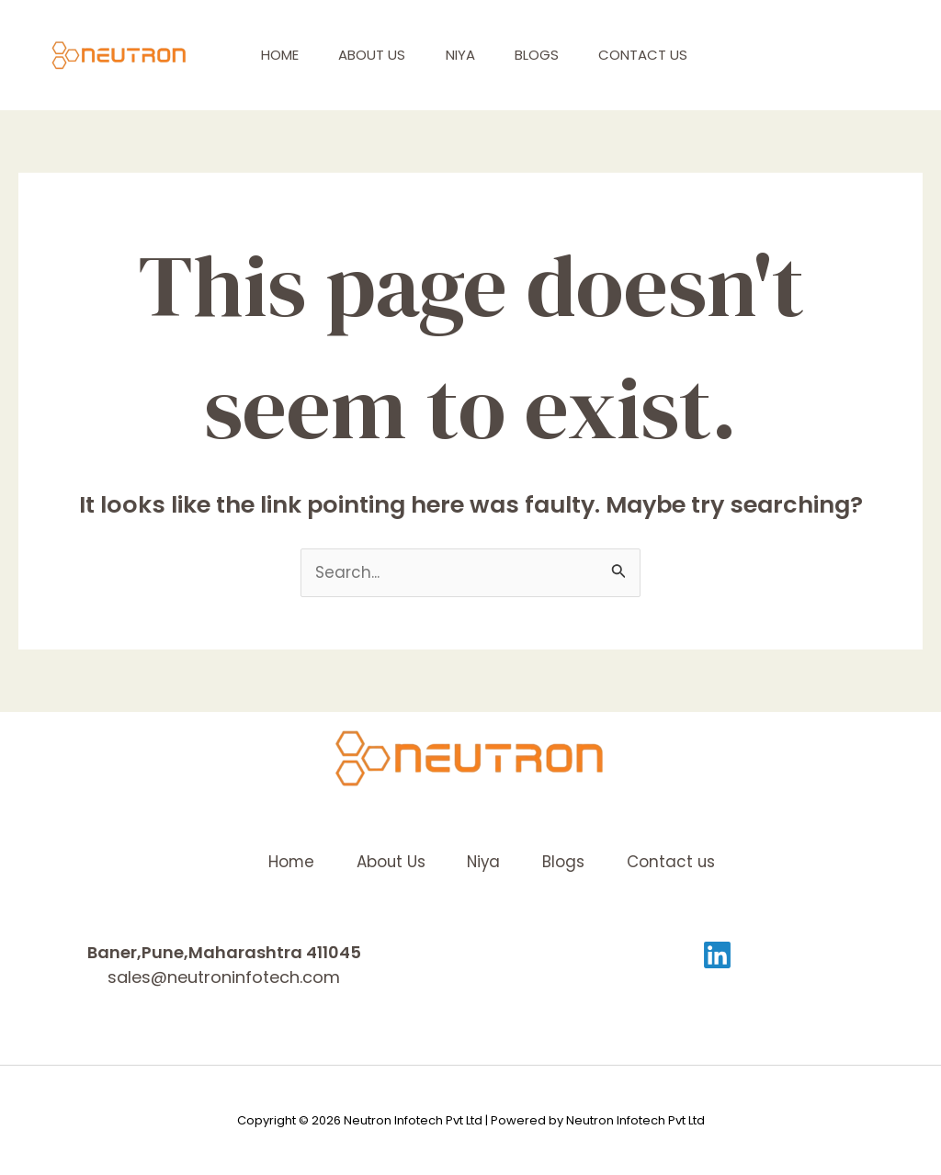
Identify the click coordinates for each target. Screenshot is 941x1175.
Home (282, 54)
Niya (475, 54)
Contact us (670, 54)
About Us (380, 54)
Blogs (558, 54)
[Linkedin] (717, 955)
